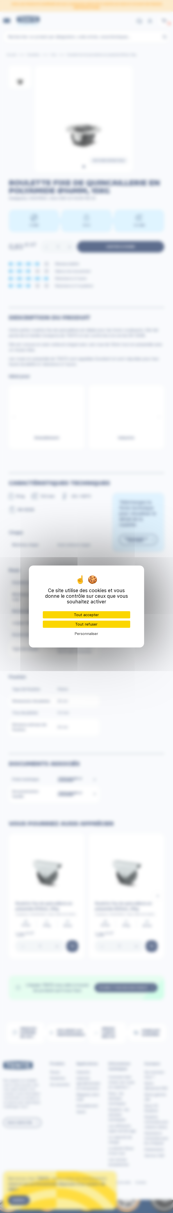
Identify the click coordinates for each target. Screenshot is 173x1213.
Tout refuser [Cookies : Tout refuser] (86, 624)
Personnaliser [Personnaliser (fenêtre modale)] (86, 633)
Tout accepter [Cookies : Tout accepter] (86, 615)
